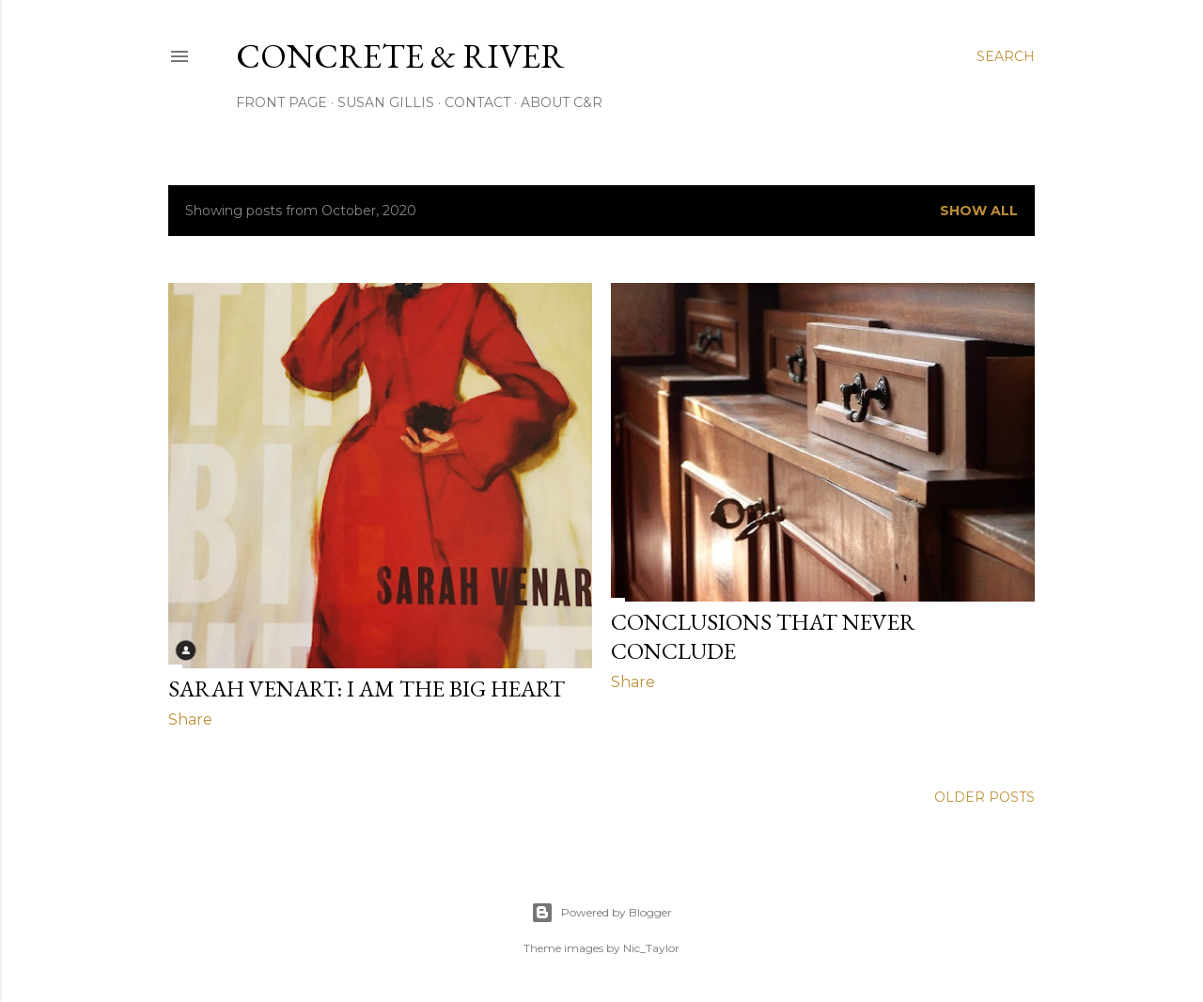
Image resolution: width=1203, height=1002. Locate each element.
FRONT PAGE (281, 102)
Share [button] (190, 719)
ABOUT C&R (561, 102)
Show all (979, 210)
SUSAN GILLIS (385, 102)
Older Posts (984, 797)
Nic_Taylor (651, 948)
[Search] (1005, 56)
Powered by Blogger (601, 912)
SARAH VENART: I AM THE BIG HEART (366, 688)
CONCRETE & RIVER (400, 56)
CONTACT (477, 102)
